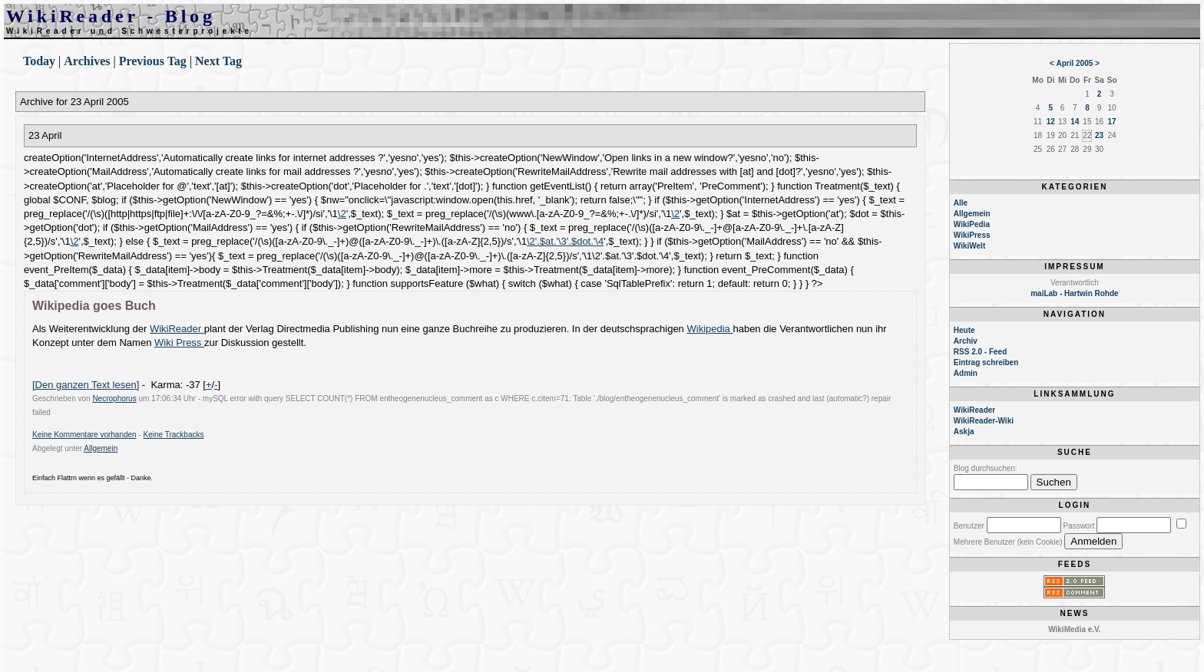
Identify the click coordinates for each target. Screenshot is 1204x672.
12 (1051, 121)
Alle (961, 203)
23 (1099, 135)
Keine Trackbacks (174, 434)
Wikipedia (709, 328)
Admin (965, 373)
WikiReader (177, 328)
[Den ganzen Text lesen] (85, 384)
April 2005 (1075, 63)
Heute (964, 330)
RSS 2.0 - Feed (980, 352)
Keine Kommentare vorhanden (84, 434)
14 (1074, 121)
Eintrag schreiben (986, 362)
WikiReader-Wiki (984, 421)
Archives (87, 61)
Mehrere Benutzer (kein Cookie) (1008, 542)
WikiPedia (972, 224)
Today (39, 61)
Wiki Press (179, 342)
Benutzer (969, 526)
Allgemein (100, 448)
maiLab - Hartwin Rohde (1074, 293)
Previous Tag (153, 61)
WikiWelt (969, 246)
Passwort (1078, 526)
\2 (342, 213)
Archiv (965, 341)
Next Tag (218, 61)
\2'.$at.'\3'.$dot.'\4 (565, 241)
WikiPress (972, 235)
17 (1112, 121)
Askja (964, 431)
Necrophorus (114, 398)
